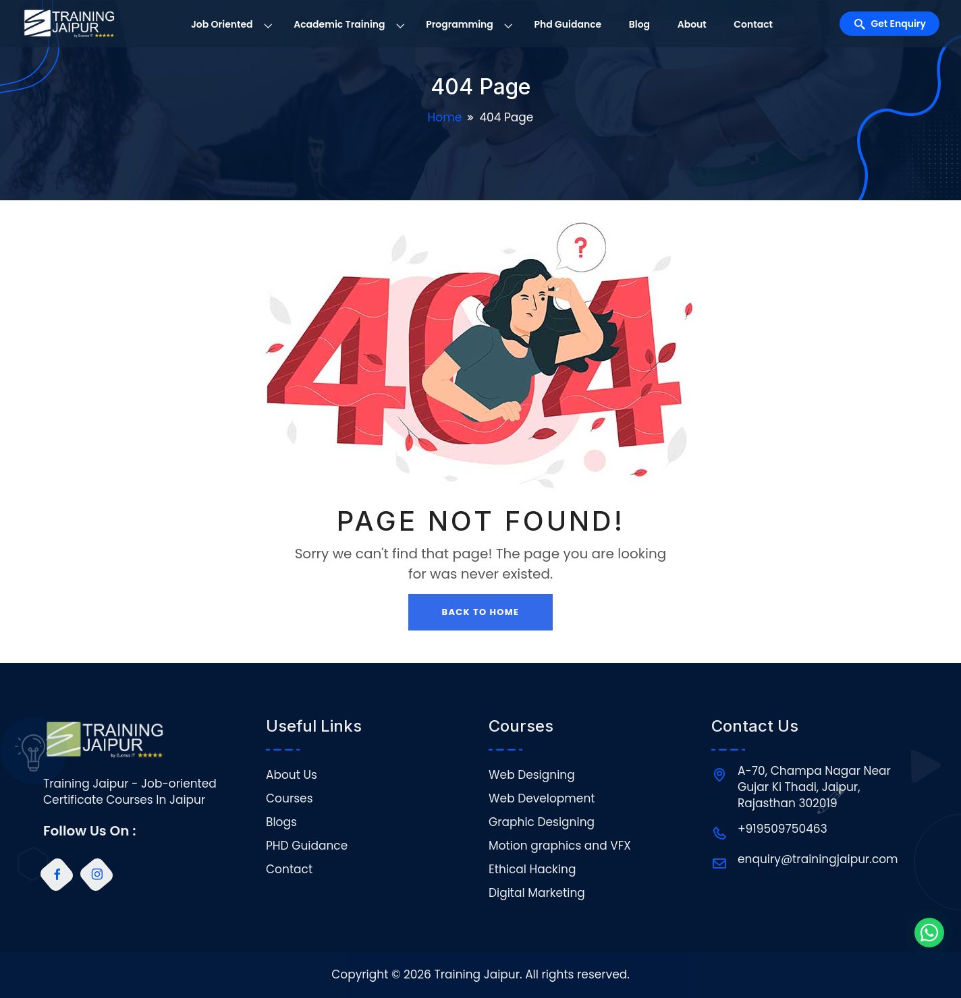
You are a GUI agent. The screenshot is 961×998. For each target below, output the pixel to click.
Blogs (281, 822)
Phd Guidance (567, 24)
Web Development (542, 798)
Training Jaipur (477, 974)
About (692, 24)
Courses (289, 798)
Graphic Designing (542, 822)
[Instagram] (96, 874)
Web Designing (532, 775)
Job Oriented (222, 24)
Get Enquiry (898, 23)
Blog (639, 24)
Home (445, 117)
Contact (753, 24)
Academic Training (339, 24)
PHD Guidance (307, 846)
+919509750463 (782, 829)
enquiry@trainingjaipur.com (818, 859)
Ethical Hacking (532, 869)
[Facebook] (57, 874)
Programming (459, 24)
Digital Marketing (537, 893)
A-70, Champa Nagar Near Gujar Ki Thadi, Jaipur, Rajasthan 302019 (814, 787)
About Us (291, 775)
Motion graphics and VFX (560, 846)
